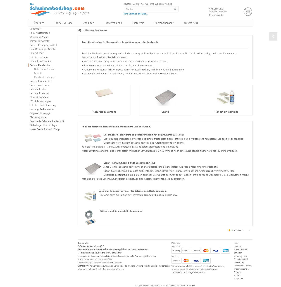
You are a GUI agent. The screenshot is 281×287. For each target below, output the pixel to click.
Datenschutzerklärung (243, 265)
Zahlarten (88, 23)
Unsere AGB (191, 23)
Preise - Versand (64, 23)
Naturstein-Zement (44, 69)
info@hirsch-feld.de (161, 3)
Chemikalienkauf (163, 23)
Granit (37, 73)
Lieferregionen (113, 23)
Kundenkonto (215, 15)
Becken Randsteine (40, 65)
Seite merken (237, 230)
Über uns (39, 23)
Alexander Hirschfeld (186, 285)
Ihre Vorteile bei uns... (135, 13)
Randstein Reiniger (44, 77)
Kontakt (237, 275)
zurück (273, 36)
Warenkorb (248, 11)
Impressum (238, 278)
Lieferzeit (138, 23)
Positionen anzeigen (217, 11)
